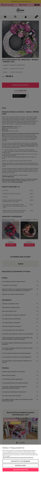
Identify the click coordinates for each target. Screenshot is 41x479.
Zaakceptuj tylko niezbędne (20, 461)
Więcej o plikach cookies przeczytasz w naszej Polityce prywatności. (17, 457)
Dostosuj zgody (20, 465)
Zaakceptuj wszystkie (20, 469)
